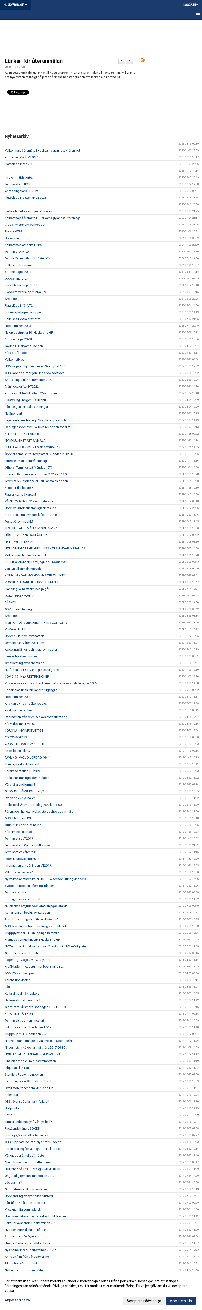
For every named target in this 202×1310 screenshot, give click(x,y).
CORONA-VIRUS (16, 737)
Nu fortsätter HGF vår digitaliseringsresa (32, 670)
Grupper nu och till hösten (22, 953)
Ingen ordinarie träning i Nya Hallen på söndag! (37, 420)
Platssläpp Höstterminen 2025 (25, 197)
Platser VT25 (13, 231)
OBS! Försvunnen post (20, 973)
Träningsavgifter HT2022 (22, 386)
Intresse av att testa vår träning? (27, 461)
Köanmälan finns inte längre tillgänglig (31, 690)
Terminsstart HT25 (17, 184)
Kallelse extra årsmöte (20, 265)
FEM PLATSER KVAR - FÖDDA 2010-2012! (33, 447)
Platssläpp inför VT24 (19, 305)
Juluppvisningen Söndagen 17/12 (28, 1027)
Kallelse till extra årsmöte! (22, 319)
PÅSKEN (10, 602)
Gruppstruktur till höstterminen (26, 1189)
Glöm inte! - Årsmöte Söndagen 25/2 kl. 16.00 (36, 1007)
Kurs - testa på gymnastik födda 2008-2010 (34, 514)
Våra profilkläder (16, 353)
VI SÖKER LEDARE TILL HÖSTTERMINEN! (32, 582)
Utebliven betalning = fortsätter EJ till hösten (35, 1216)
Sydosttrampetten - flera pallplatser (29, 885)
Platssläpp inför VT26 (19, 164)
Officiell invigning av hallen (23, 825)
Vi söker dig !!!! (15, 629)
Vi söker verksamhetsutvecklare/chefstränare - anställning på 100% (51, 683)
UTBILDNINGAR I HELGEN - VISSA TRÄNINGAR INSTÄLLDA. (46, 548)
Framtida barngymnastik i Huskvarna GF (32, 939)
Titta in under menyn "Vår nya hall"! (28, 1122)
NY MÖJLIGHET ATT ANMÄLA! (25, 440)
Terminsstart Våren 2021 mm (24, 643)
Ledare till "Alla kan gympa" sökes (28, 211)
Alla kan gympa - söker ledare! (26, 703)
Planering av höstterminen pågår (27, 589)
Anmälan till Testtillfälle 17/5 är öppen (31, 393)
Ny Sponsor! (13, 413)
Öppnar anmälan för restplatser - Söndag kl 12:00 (39, 454)
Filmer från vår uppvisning (22, 1263)
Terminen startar (16, 892)
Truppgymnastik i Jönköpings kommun (32, 933)
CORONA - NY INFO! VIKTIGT (24, 730)
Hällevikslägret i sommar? (23, 1000)
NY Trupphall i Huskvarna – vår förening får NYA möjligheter (46, 946)
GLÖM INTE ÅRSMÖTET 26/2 (24, 791)
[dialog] (101, 1290)
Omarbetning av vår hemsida (24, 663)
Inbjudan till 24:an (17, 1068)
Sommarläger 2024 (18, 272)
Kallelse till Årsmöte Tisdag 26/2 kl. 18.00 (33, 805)
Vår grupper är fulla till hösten (25, 1155)
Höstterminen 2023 (18, 326)
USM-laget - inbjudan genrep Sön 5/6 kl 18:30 (36, 366)
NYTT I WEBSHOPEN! (19, 541)
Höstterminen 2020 (18, 697)
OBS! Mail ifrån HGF (18, 818)
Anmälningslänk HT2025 (21, 191)
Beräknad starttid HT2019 (22, 771)
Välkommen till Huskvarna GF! (25, 555)
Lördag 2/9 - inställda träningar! (26, 1135)
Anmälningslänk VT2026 (21, 157)
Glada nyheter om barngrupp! (25, 224)
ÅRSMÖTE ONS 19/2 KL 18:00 (25, 744)
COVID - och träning (18, 609)
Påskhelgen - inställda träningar (26, 407)
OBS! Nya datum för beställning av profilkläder (37, 926)
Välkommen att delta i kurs (23, 245)
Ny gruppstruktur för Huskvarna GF (29, 332)
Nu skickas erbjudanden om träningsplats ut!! (36, 906)
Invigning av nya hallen (20, 798)
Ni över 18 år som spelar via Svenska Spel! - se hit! (39, 1041)
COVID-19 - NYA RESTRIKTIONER (27, 676)
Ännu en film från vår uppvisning (27, 1256)
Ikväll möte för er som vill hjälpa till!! (29, 1088)
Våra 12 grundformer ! (20, 784)
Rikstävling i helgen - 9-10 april (26, 400)
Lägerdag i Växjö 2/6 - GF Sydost (27, 960)
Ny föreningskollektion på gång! (27, 1229)
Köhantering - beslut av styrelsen (27, 912)
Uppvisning (13, 238)
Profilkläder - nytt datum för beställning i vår (35, 966)
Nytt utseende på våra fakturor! (26, 1270)
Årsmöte (11, 299)
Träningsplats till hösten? (22, 764)
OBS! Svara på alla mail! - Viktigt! (27, 1101)
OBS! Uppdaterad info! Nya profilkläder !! (33, 1142)
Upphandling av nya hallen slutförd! (29, 1196)
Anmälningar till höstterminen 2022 (29, 380)
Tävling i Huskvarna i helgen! (24, 346)
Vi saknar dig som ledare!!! (23, 1209)
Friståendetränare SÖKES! (22, 1128)
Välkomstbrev (14, 359)
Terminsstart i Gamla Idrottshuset (27, 845)
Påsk (8, 987)
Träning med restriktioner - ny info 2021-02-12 (36, 622)
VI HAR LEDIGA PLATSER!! (22, 434)
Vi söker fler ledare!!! (19, 488)
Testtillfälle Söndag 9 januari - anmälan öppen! (37, 481)
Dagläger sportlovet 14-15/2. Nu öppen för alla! (37, 427)
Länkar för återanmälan (34, 61)
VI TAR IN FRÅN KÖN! (19, 1014)
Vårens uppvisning (18, 980)
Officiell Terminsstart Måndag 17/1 (28, 467)
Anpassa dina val (18, 1300)
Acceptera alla (181, 1301)
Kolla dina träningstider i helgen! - (28, 778)
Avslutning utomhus (18, 710)
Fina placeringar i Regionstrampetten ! (31, 1061)
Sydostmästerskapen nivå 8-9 (25, 292)
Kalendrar (11, 1095)
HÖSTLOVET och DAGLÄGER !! (26, 535)
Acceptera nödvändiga (144, 1301)
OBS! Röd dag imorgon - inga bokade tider (34, 373)
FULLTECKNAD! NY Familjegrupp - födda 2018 (36, 562)
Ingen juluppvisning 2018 (22, 858)
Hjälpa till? (12, 1108)
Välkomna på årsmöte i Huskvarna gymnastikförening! (42, 150)
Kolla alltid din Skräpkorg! (22, 993)
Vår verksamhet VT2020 (21, 724)
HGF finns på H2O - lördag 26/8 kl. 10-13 (32, 1169)
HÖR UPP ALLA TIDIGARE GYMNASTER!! (32, 1054)
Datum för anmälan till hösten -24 (27, 258)
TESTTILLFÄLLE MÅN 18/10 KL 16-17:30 (32, 528)
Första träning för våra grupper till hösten (33, 1149)
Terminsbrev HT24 (17, 251)
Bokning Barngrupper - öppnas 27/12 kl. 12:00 (36, 474)
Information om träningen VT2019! (28, 865)
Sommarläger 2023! (18, 339)
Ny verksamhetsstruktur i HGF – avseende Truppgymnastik (45, 879)
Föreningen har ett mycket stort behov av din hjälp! (39, 811)
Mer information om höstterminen (28, 1162)
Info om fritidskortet (19, 177)
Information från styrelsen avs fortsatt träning (36, 717)
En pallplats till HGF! (18, 751)
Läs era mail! (13, 1182)
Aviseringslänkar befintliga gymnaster (31, 649)
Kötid (8, 1115)
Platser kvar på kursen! (20, 494)
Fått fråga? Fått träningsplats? (26, 1202)
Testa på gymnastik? (19, 521)
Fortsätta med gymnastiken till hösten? (32, 919)
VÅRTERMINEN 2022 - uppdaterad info (31, 501)
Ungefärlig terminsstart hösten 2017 (30, 1176)
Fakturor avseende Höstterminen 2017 (31, 1223)
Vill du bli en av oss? (19, 872)
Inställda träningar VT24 (21, 285)
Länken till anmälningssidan (24, 568)
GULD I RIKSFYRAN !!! (19, 595)
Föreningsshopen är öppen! (24, 312)
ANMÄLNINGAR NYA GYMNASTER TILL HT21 (36, 575)
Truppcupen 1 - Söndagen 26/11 (27, 1034)
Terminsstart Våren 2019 (21, 852)
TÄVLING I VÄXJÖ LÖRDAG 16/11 (27, 757)
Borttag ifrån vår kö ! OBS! (22, 899)
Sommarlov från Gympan (22, 1236)
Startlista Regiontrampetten (24, 1074)
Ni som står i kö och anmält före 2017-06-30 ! (36, 1047)
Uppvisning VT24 (16, 278)
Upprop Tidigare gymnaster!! (24, 636)
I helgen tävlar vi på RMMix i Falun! (28, 1243)
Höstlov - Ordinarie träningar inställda (30, 508)
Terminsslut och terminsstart (24, 1020)
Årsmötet (11, 616)
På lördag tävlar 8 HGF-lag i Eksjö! (28, 1081)
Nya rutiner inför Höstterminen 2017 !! (30, 1250)
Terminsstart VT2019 (19, 838)
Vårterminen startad (18, 832)
